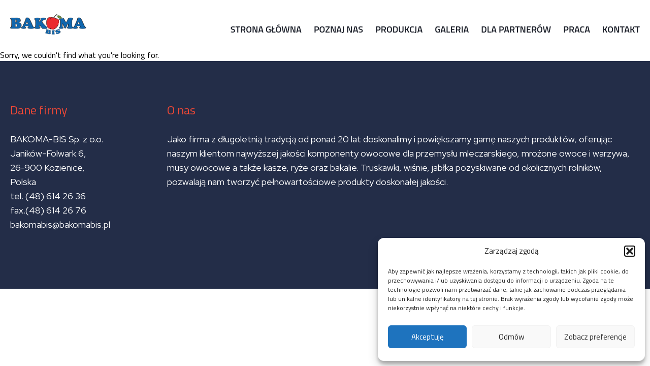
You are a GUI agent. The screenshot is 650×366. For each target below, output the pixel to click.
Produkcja (398, 29)
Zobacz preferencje (595, 337)
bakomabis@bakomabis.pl (60, 224)
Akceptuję (427, 337)
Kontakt (621, 29)
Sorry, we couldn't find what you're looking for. (325, 144)
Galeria (452, 29)
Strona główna (266, 29)
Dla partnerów (516, 29)
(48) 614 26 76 (56, 210)
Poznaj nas (338, 29)
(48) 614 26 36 (55, 196)
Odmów (511, 337)
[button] (630, 251)
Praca (576, 29)
